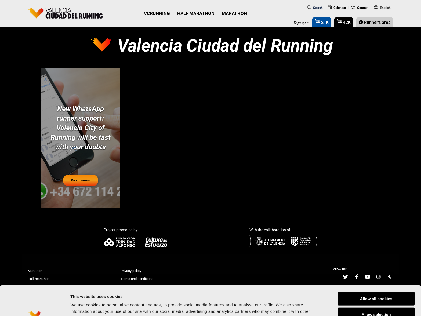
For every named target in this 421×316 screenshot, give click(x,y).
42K (344, 22)
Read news (80, 180)
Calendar (337, 8)
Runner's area (375, 22)
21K (322, 22)
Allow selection (376, 284)
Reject (376, 300)
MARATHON (234, 13)
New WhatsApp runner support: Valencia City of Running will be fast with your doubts (80, 128)
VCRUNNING (157, 13)
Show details (281, 305)
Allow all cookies (376, 269)
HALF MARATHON (196, 13)
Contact (359, 8)
